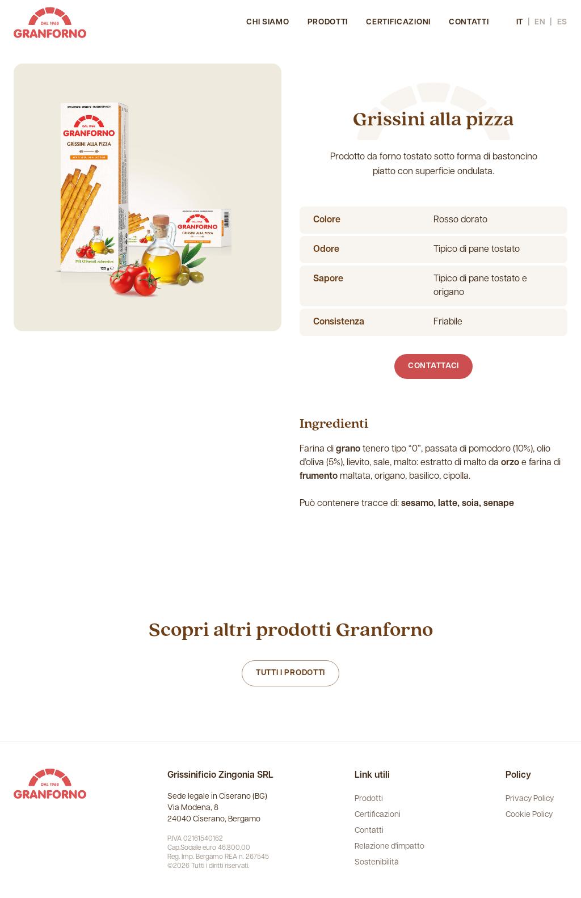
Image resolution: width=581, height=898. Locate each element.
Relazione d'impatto (389, 846)
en (539, 22)
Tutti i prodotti (290, 673)
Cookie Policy (529, 815)
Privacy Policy (530, 799)
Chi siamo (267, 22)
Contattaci (433, 366)
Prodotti (328, 22)
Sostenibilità (377, 862)
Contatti (469, 22)
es (562, 22)
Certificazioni (398, 22)
